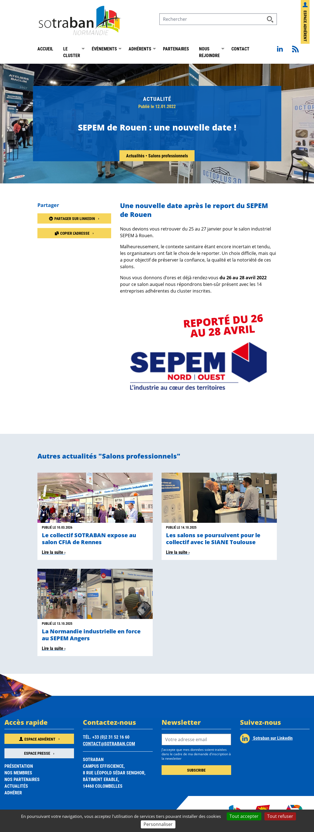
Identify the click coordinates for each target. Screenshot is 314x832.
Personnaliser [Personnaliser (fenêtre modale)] (158, 824)
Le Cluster (71, 52)
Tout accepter (244, 816)
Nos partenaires (22, 780)
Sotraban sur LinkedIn (266, 739)
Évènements (104, 49)
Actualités (135, 156)
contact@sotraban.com (109, 744)
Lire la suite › (53, 553)
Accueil (45, 49)
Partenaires (176, 49)
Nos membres (18, 773)
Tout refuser (280, 816)
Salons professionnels (168, 156)
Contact (240, 49)
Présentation (18, 766)
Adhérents (140, 49)
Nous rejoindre (209, 52)
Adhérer (13, 793)
